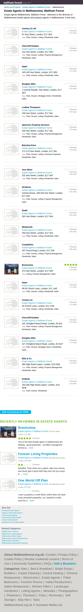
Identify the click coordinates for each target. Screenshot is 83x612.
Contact (51, 554)
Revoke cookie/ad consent (42, 559)
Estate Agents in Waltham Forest (33, 431)
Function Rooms (32, 582)
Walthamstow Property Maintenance (15, 538)
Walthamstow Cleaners (10, 531)
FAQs (47, 563)
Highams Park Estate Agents (12, 513)
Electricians (31, 577)
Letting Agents (31, 590)
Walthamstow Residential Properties (15, 543)
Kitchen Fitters (42, 586)
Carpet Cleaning (29, 573)
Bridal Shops (64, 568)
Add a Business (65, 563)
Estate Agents (51, 577)
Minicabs (49, 590)
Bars (24, 568)
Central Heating (53, 573)
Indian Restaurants (58, 582)
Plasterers (14, 595)
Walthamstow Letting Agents (12, 534)
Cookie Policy (13, 559)
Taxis (36, 599)
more (31, 448)
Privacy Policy (67, 554)
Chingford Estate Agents (10, 510)
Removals (56, 595)
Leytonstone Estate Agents (11, 517)
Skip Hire (24, 599)
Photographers (68, 590)
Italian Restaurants (17, 586)
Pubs (42, 595)
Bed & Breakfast (42, 568)
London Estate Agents (10, 520)
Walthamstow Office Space (11, 536)
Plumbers (29, 595)
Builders (10, 573)
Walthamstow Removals (10, 541)
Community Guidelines (27, 563)
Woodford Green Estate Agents (13, 522)
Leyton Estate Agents (9, 515)
